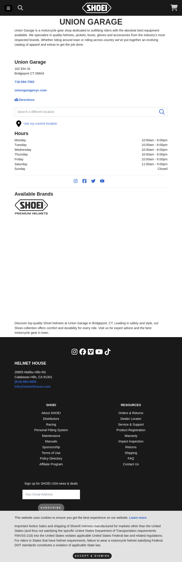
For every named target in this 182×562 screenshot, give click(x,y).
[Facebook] (86, 181)
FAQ (131, 458)
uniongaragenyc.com (31, 90)
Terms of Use (51, 453)
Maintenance (51, 436)
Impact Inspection (130, 441)
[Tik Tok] (107, 352)
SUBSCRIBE (51, 507)
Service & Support (131, 424)
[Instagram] (77, 181)
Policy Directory (51, 458)
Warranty (131, 436)
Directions (25, 100)
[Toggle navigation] (8, 8)
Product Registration (130, 430)
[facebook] (82, 352)
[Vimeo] (91, 352)
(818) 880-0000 (25, 381)
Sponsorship (51, 447)
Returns (130, 447)
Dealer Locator (130, 419)
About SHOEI (51, 413)
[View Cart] (174, 8)
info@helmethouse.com (33, 386)
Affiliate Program (51, 464)
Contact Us (131, 464)
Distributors (51, 419)
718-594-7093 (25, 82)
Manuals (51, 441)
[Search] (20, 8)
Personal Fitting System (51, 430)
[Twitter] (95, 181)
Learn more (138, 517)
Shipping (131, 453)
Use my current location (36, 123)
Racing (51, 424)
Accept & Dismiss (92, 555)
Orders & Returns (131, 413)
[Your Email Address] (51, 494)
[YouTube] (104, 181)
